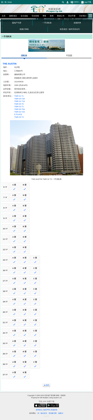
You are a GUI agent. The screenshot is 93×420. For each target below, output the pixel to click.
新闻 (52, 16)
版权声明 (46, 410)
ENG (10, 2)
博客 (44, 16)
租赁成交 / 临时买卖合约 (70, 29)
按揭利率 (77, 23)
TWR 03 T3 (19, 117)
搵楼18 (60, 413)
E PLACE (18, 114)
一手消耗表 (47, 23)
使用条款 (39, 410)
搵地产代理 (16, 23)
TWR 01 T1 (19, 96)
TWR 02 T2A (19, 112)
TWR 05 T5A (19, 109)
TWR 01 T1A (19, 101)
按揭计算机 (24, 29)
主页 (3, 16)
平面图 (69, 55)
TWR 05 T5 (19, 104)
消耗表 (24, 56)
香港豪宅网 (53, 413)
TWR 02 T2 (19, 106)
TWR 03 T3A (19, 99)
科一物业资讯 (42, 413)
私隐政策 (54, 410)
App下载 (86, 2)
